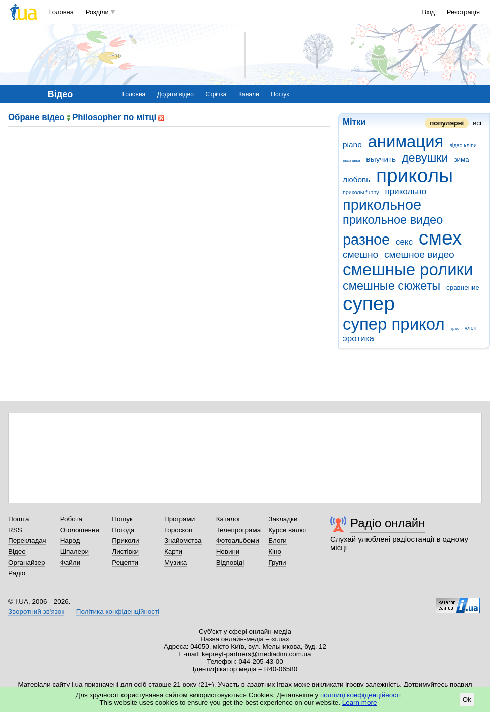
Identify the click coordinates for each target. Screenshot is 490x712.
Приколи (125, 540)
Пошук (280, 94)
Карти (173, 551)
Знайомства (183, 540)
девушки (425, 157)
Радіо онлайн (387, 523)
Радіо (16, 573)
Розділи (97, 12)
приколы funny (361, 192)
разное (366, 239)
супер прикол (394, 324)
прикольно (405, 191)
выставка (351, 160)
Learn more (359, 702)
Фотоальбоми (237, 540)
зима (461, 159)
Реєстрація (463, 12)
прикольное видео (393, 219)
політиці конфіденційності (360, 695)
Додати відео (175, 94)
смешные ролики (408, 269)
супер (369, 303)
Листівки (125, 551)
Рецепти (125, 562)
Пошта (18, 519)
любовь (356, 179)
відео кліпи (463, 145)
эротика (358, 338)
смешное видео (419, 254)
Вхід (428, 12)
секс (404, 242)
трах (454, 328)
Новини (228, 551)
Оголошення (79, 530)
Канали (248, 94)
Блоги (277, 540)
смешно (360, 254)
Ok (467, 699)
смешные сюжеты (391, 285)
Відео (17, 551)
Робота (71, 519)
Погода (123, 530)
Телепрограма (238, 530)
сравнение (462, 287)
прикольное (382, 205)
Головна (61, 12)
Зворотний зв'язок (36, 611)
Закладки (282, 519)
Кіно (274, 551)
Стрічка (215, 94)
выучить (381, 159)
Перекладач (27, 540)
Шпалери (74, 551)
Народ (70, 540)
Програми (179, 519)
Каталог (228, 519)
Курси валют (287, 530)
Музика (175, 562)
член (471, 328)
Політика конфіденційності (117, 611)
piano (352, 144)
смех (440, 238)
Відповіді (230, 562)
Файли (70, 562)
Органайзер (26, 562)
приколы (414, 175)
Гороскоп (178, 530)
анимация (406, 141)
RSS (15, 530)
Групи (277, 562)
